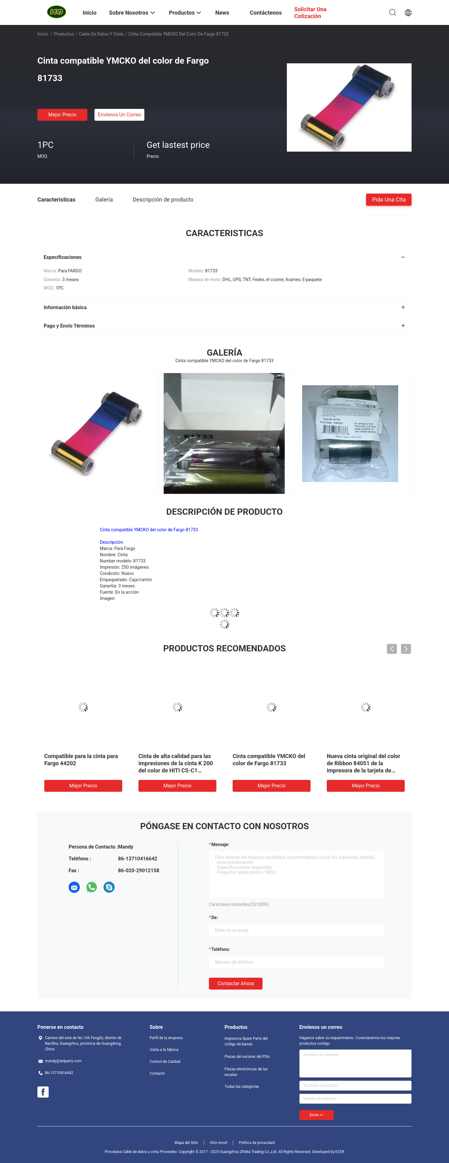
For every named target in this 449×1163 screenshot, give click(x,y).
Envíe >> (316, 1115)
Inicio (42, 34)
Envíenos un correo (119, 115)
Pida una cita (389, 199)
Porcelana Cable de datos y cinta (132, 1152)
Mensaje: (220, 844)
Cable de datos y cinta (101, 34)
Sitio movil (218, 1143)
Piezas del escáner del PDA (247, 1056)
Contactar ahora (236, 983)
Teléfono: (220, 949)
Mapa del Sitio (186, 1143)
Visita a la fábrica (164, 1050)
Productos (64, 34)
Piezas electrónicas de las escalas (246, 1072)
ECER (339, 1152)
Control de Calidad (165, 1061)
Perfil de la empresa (166, 1038)
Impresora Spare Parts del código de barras (246, 1041)
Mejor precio (62, 115)
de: (214, 917)
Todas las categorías (241, 1086)
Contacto (157, 1073)
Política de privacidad (256, 1143)
